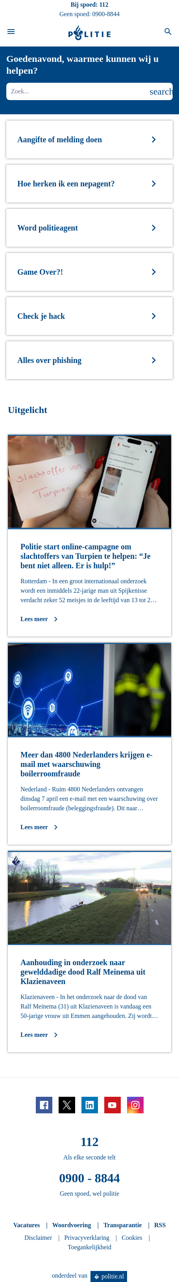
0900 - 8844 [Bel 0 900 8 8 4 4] (89, 1178)
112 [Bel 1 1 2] (103, 4)
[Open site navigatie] (11, 33)
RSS (160, 1225)
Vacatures (26, 1225)
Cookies (132, 1237)
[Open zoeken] (168, 33)
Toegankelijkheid (89, 1247)
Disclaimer (38, 1237)
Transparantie (122, 1225)
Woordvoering (71, 1225)
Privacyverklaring (86, 1237)
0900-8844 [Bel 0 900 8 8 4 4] (106, 14)
